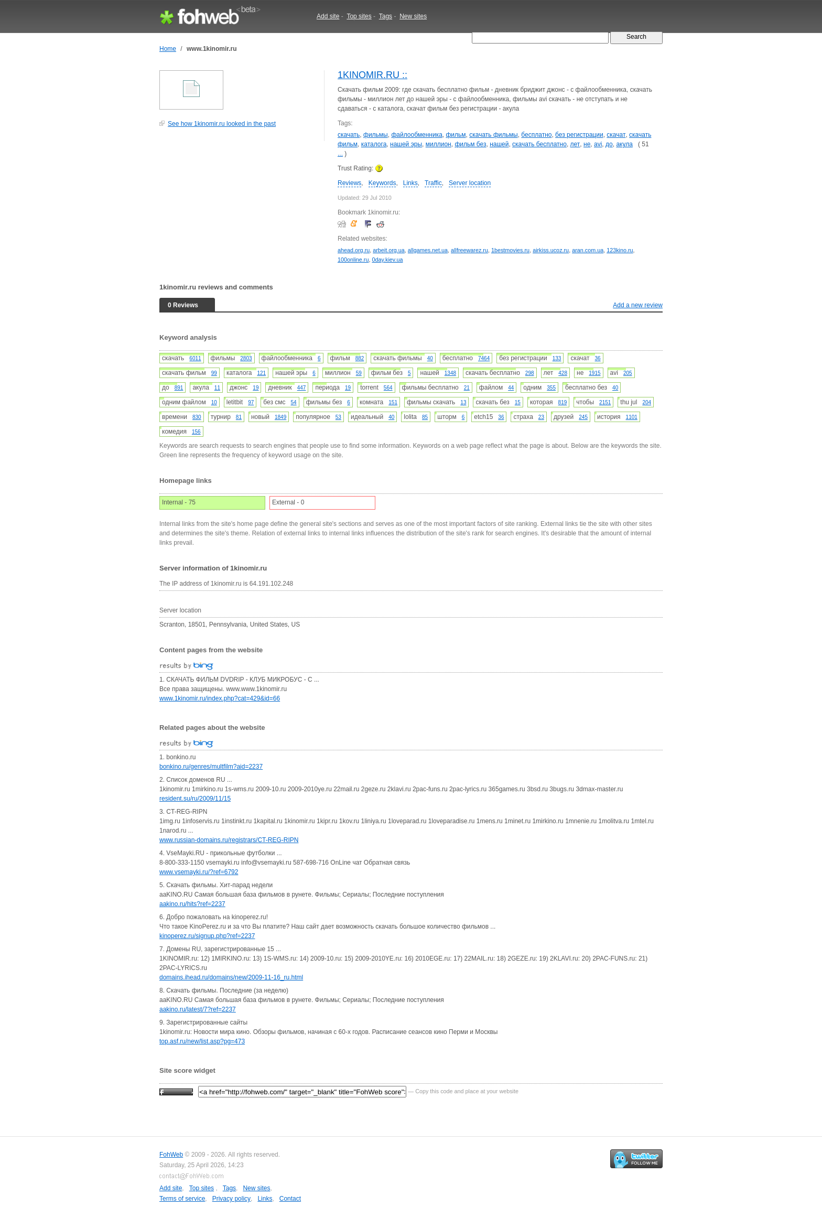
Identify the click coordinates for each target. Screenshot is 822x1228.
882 (359, 358)
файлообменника (416, 134)
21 (467, 388)
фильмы (375, 134)
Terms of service (182, 1198)
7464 (484, 358)
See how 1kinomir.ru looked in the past (222, 123)
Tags (385, 16)
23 (541, 417)
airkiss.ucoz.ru (551, 250)
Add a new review (638, 305)
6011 (195, 358)
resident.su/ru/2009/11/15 (195, 798)
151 (392, 402)
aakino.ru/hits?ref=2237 (192, 904)
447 (301, 388)
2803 (246, 358)
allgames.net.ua (428, 250)
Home (167, 48)
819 (562, 402)
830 (196, 417)
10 (214, 402)
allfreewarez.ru (469, 250)
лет (575, 144)
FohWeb (171, 1154)
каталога (374, 144)
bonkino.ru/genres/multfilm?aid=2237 (211, 766)
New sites (413, 16)
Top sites (359, 16)
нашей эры (406, 144)
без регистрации (579, 134)
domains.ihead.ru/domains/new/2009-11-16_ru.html (231, 977)
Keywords (382, 183)
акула (624, 144)
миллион (438, 144)
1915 (594, 373)
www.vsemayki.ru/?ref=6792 (198, 872)
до (609, 144)
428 (562, 373)
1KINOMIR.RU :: (372, 75)
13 (463, 402)
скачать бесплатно (539, 144)
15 (518, 402)
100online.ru (353, 259)
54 (294, 402)
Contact (290, 1198)
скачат (616, 134)
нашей (499, 144)
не (586, 144)
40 (430, 358)
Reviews (349, 183)
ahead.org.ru (354, 250)
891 (179, 388)
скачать (349, 134)
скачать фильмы (493, 134)
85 (425, 417)
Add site (328, 16)
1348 (450, 373)
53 (338, 417)
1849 (280, 417)
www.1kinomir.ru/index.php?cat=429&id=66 (219, 698)
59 (359, 373)
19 (255, 388)
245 (583, 417)
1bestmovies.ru (510, 250)
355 (551, 388)
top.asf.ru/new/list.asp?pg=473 (202, 1041)
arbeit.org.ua (389, 250)
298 (529, 373)
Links (410, 183)
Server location (470, 183)
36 (598, 358)
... (340, 153)
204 (646, 402)
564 (388, 388)
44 (511, 388)
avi (598, 144)
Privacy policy (231, 1198)
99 (214, 373)
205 (627, 373)
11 (217, 388)
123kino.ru (620, 250)
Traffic (433, 183)
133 (557, 358)
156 (196, 432)
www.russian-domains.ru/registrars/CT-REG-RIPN (228, 840)
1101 (631, 417)
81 (239, 417)
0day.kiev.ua (387, 259)
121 (261, 373)
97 (251, 402)
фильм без (470, 144)
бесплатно (536, 134)
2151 (605, 402)
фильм (456, 134)
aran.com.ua (587, 250)
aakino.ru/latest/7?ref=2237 (197, 1009)
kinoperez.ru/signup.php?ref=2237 (207, 936)
